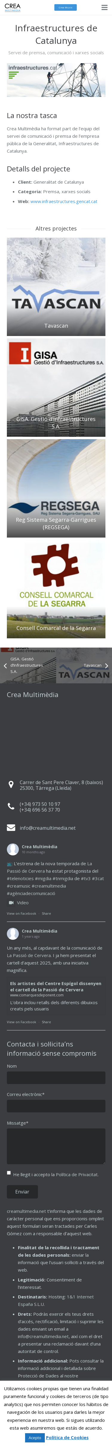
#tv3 (86, 878)
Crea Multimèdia (39, 846)
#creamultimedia (49, 886)
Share (46, 913)
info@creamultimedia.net (43, 1336)
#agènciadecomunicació (31, 893)
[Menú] (104, 7)
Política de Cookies (67, 1437)
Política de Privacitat (77, 1174)
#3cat (98, 878)
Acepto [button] (35, 1437)
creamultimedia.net (26, 1211)
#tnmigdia (63, 878)
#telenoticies (20, 878)
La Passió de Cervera (29, 955)
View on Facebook (21, 913)
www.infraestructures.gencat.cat (63, 201)
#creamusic (18, 886)
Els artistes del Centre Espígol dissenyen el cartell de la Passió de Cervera (55, 986)
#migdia (43, 878)
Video (18, 902)
